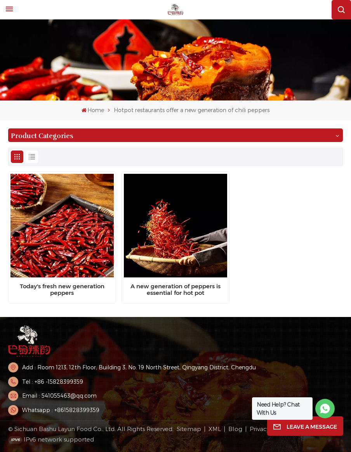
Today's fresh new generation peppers (62, 289)
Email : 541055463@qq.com (59, 395)
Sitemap (189, 428)
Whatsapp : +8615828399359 (60, 410)
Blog (235, 428)
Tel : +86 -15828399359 (52, 381)
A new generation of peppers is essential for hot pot (175, 289)
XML (215, 428)
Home (93, 110)
